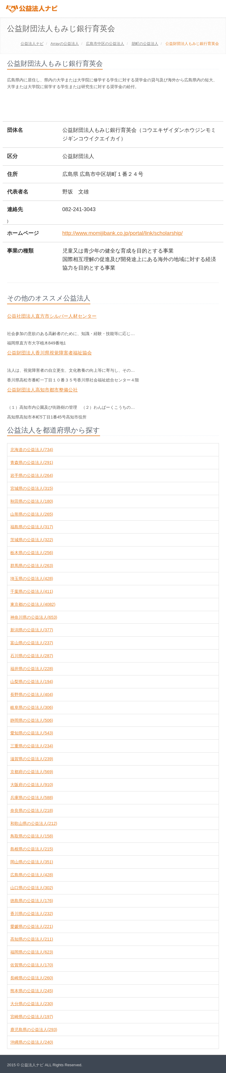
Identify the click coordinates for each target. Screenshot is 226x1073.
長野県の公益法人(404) (31, 694)
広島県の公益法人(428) (31, 874)
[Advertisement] (114, 106)
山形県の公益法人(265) (31, 514)
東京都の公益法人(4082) (32, 604)
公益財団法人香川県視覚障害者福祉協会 (49, 352)
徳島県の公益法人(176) (31, 900)
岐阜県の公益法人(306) (31, 707)
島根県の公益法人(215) (31, 849)
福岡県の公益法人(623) (31, 952)
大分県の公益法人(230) (31, 1003)
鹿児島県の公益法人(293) (33, 1029)
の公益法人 (64, 43)
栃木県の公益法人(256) (31, 552)
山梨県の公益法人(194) (31, 681)
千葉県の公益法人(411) (31, 591)
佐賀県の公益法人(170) (31, 965)
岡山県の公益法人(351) (31, 862)
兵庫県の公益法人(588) (31, 797)
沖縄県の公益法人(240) (31, 1042)
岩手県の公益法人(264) (31, 475)
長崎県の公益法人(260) (31, 978)
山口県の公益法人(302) (31, 887)
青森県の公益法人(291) (31, 462)
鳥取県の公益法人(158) (31, 836)
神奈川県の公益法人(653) (33, 617)
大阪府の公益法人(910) (31, 784)
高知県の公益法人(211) (31, 939)
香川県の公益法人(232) (31, 913)
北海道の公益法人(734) (31, 449)
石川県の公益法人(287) (31, 655)
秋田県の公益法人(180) (31, 501)
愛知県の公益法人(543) (31, 733)
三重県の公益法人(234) (31, 746)
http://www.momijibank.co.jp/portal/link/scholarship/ (122, 233)
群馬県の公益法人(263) (31, 565)
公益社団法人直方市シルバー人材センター (52, 316)
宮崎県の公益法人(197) (31, 1016)
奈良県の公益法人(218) (31, 810)
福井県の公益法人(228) (31, 668)
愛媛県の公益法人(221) (31, 926)
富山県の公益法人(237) (31, 642)
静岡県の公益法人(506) (31, 720)
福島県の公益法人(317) (31, 526)
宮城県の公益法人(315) (31, 488)
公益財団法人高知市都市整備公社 (42, 389)
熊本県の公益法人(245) (31, 990)
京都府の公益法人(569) (31, 771)
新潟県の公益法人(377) (31, 630)
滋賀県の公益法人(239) (31, 758)
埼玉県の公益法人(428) (31, 578)
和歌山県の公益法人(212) (33, 823)
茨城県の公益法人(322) (31, 539)
